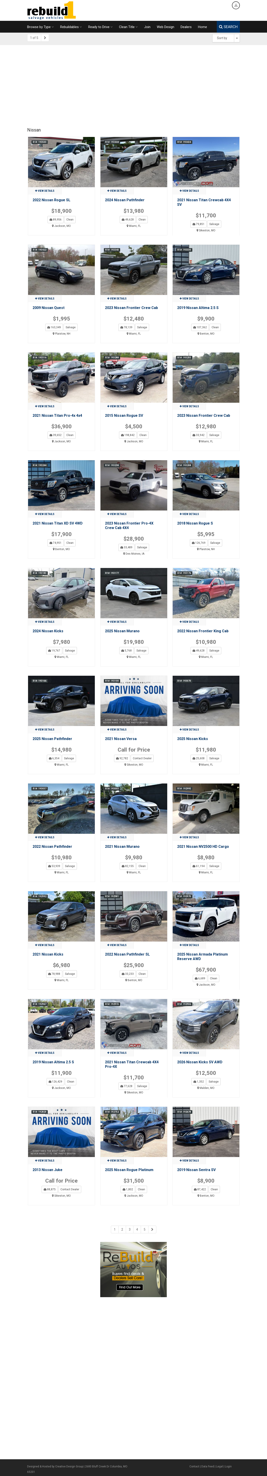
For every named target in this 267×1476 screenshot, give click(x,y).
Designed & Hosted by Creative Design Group (55, 1466)
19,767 (54, 650)
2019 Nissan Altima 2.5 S (198, 308)
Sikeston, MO (206, 230)
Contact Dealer (142, 758)
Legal (219, 1466)
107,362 (200, 327)
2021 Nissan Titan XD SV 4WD (58, 523)
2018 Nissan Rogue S (195, 523)
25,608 (199, 758)
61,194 (199, 866)
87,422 (200, 1189)
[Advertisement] (133, 83)
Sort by (222, 38)
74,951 (56, 542)
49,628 (128, 219)
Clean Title (128, 27)
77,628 (126, 1086)
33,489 (126, 547)
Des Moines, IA (133, 553)
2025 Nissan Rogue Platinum (129, 1170)
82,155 (128, 866)
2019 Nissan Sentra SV (196, 1170)
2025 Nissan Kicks (192, 739)
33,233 (128, 973)
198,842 (128, 435)
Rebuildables (71, 27)
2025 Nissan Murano (122, 631)
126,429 (55, 1081)
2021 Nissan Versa (121, 739)
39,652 (56, 435)
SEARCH (228, 26)
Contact (194, 1466)
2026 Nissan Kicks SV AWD (199, 1062)
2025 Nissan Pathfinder (52, 739)
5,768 (126, 650)
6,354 (54, 758)
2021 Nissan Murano (122, 846)
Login (228, 1466)
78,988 (54, 973)
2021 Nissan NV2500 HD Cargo (203, 846)
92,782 (122, 758)
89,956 (56, 219)
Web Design (165, 27)
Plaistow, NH (61, 333)
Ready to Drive (100, 27)
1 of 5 (34, 38)
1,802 (128, 1189)
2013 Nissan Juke (47, 1170)
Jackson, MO (61, 226)
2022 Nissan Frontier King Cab (203, 631)
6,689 (200, 978)
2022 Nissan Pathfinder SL (127, 954)
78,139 (126, 327)
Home (202, 27)
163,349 (54, 327)
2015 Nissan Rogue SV (124, 415)
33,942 (199, 435)
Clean (70, 219)
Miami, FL (134, 226)
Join (147, 27)
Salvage (214, 224)
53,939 (54, 866)
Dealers (186, 27)
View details (44, 191)
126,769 (198, 542)
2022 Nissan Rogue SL (51, 200)
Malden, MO (206, 1088)
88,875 (50, 1189)
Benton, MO (206, 333)
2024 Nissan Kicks (48, 631)
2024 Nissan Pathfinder (125, 200)
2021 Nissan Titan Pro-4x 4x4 (57, 415)
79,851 (199, 224)
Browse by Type (40, 27)
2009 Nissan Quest (48, 308)
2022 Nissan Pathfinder (52, 846)
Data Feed (207, 1466)
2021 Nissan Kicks (48, 954)
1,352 (198, 1081)
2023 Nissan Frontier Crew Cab (131, 308)
